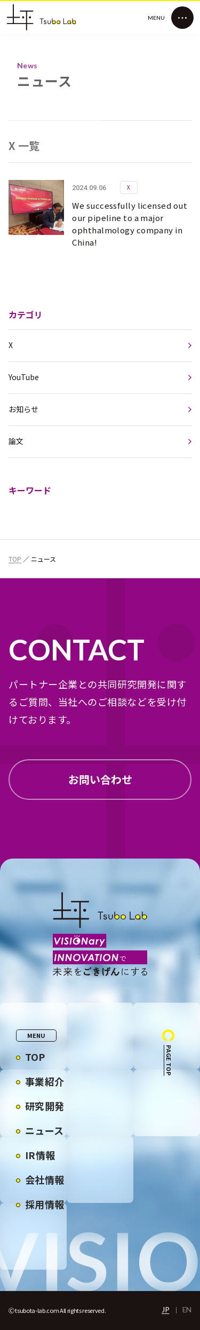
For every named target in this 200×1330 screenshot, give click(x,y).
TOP (15, 558)
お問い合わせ (100, 779)
